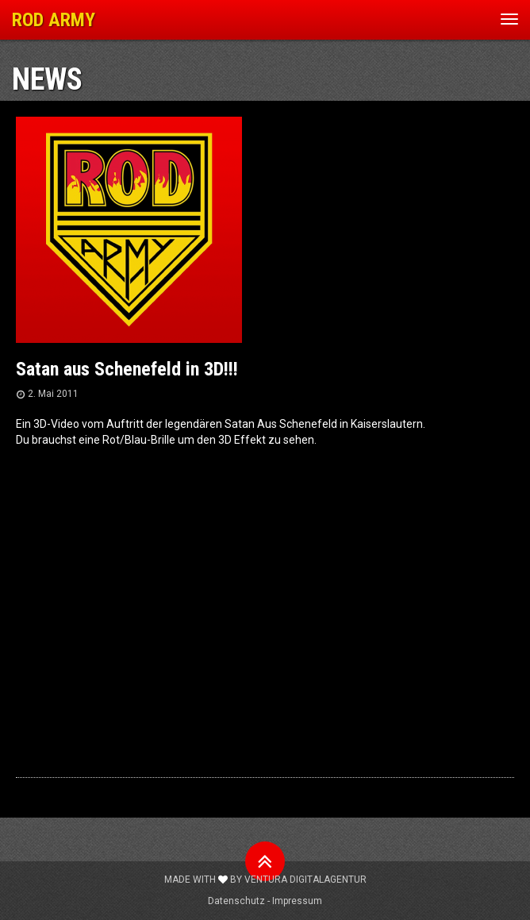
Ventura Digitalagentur (305, 879)
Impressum (297, 901)
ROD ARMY (53, 20)
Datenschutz (236, 901)
